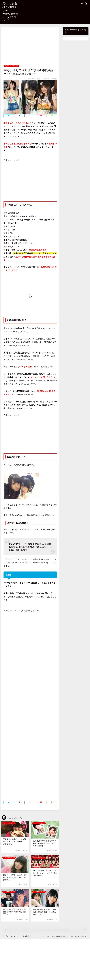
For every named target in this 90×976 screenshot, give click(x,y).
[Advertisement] (30, 47)
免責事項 (26, 936)
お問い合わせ (68, 4)
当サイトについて (70, 1)
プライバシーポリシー (12, 936)
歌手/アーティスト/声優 (11, 66)
